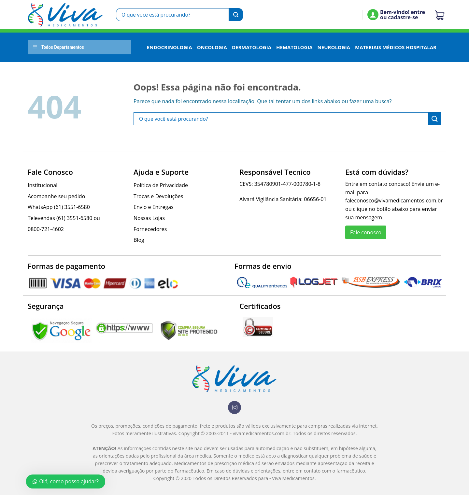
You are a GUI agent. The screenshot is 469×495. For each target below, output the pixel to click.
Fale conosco (365, 232)
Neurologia (334, 47)
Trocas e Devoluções (158, 196)
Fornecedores (150, 229)
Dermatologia (251, 47)
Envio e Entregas (154, 207)
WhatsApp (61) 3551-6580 (59, 207)
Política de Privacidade (161, 185)
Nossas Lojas (149, 218)
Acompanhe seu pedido (56, 196)
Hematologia (294, 47)
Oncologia (212, 47)
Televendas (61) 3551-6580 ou (64, 218)
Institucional (42, 185)
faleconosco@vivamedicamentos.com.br (394, 200)
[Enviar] (236, 14)
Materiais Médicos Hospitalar (395, 47)
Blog (139, 239)
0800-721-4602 (46, 229)
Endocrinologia (169, 47)
